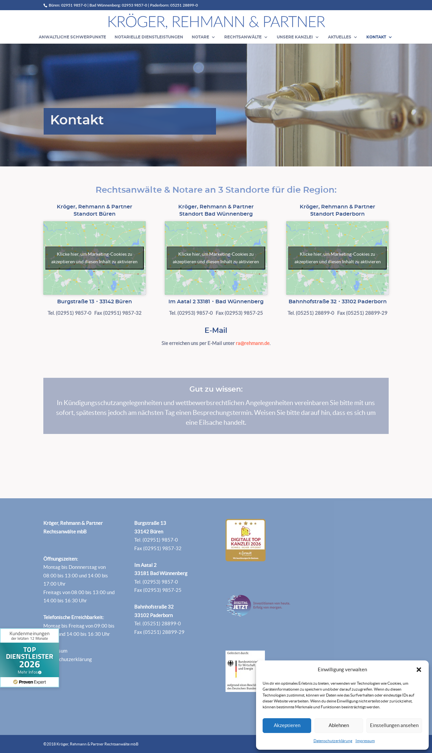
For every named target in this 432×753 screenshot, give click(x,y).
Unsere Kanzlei (295, 37)
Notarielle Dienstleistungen (149, 37)
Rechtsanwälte (243, 37)
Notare (200, 37)
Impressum (365, 741)
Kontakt (376, 37)
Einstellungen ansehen (394, 725)
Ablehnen (339, 725)
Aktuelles (339, 37)
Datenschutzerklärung (332, 741)
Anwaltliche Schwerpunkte (72, 37)
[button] (419, 669)
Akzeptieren (287, 725)
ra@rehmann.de (253, 343)
